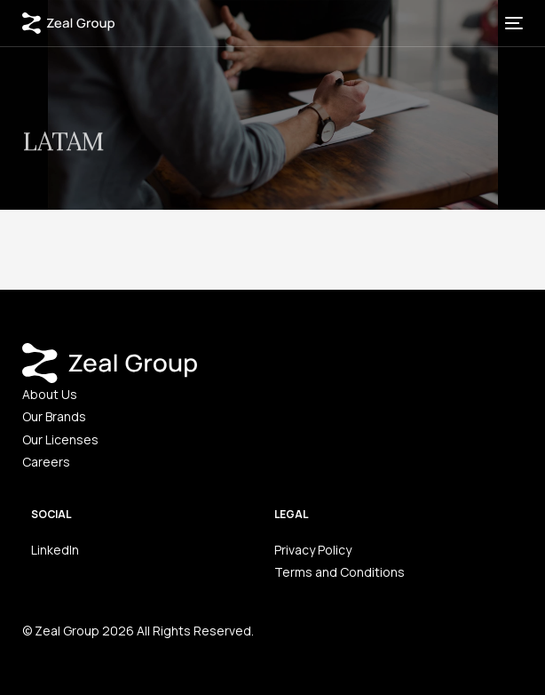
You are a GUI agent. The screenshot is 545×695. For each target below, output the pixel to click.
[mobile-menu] (512, 23)
